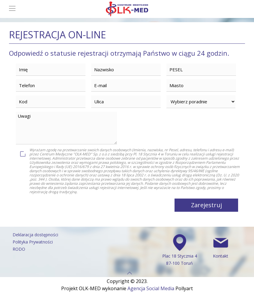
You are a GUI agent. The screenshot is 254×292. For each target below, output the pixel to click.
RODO (19, 249)
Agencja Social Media (150, 288)
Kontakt (220, 256)
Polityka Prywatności (33, 242)
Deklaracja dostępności (35, 234)
